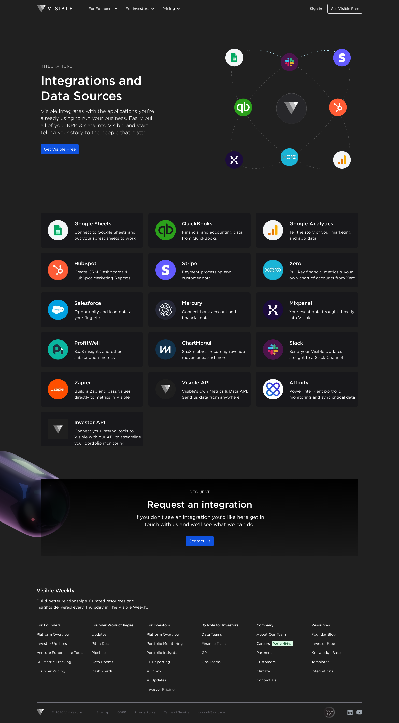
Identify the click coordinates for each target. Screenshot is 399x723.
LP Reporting (158, 662)
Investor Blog (323, 643)
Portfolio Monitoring (165, 643)
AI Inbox (154, 671)
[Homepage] (54, 9)
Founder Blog (323, 634)
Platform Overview (53, 634)
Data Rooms (102, 662)
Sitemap (103, 712)
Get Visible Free (345, 9)
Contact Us (200, 541)
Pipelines (99, 653)
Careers (274, 643)
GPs (205, 653)
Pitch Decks (102, 643)
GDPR (121, 712)
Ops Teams (211, 662)
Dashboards (102, 671)
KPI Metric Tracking (54, 662)
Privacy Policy (145, 712)
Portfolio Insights (162, 653)
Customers (266, 662)
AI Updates (156, 680)
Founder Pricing (51, 671)
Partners (264, 653)
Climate (263, 671)
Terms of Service (176, 712)
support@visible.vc (211, 712)
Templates (320, 662)
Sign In (316, 9)
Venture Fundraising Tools (60, 653)
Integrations (322, 671)
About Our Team (271, 634)
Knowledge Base (326, 653)
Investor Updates (52, 643)
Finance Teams (214, 643)
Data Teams (212, 634)
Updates (99, 634)
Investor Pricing (161, 689)
